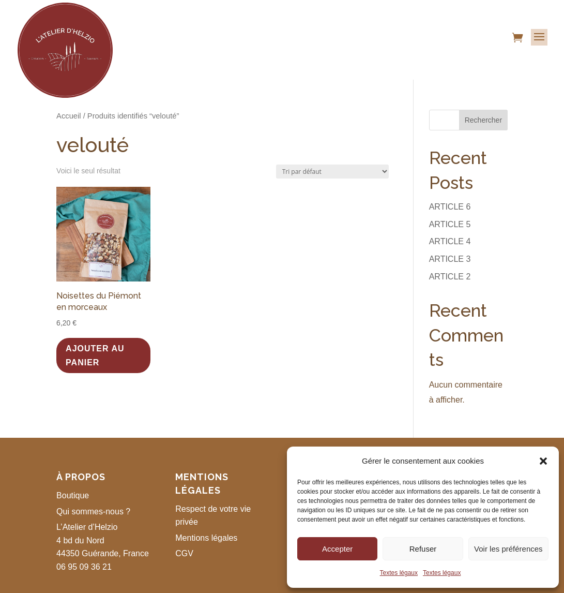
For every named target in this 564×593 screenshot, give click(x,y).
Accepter (337, 548)
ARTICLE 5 (450, 224)
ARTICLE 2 (450, 276)
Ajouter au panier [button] (95, 355)
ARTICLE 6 (450, 206)
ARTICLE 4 (450, 241)
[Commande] (332, 172)
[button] (543, 461)
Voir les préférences (508, 548)
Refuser (423, 548)
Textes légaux (399, 572)
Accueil (68, 116)
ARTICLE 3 (450, 259)
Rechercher (483, 120)
